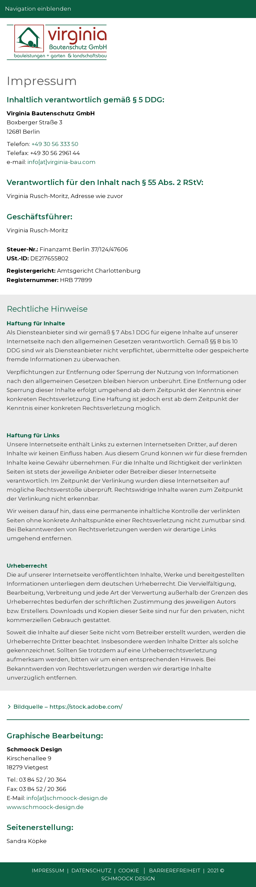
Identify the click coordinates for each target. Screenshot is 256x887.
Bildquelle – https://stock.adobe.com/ (67, 706)
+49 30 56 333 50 (54, 144)
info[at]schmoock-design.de (67, 798)
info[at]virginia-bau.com (61, 162)
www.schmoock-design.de (45, 807)
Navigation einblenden (38, 8)
